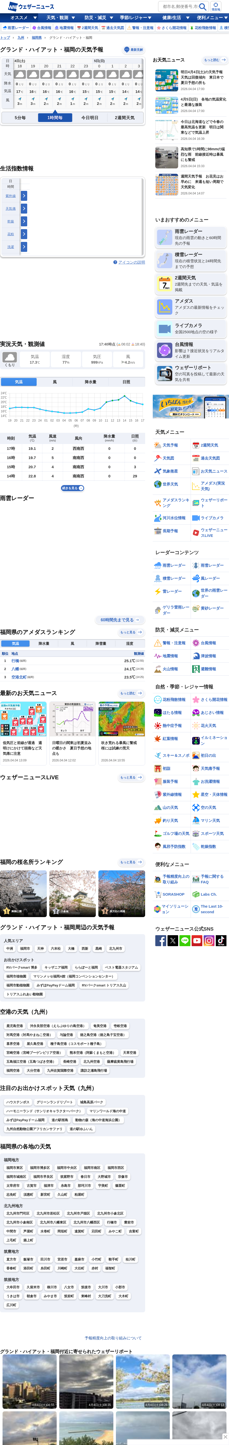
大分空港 (33, 1070)
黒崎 (98, 948)
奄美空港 (99, 1026)
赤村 (94, 1268)
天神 (40, 948)
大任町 (79, 1268)
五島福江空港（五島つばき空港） (31, 1062)
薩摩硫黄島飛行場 (120, 1062)
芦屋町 (28, 1231)
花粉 (10, 234)
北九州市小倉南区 (19, 1222)
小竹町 (96, 1259)
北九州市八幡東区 (53, 1222)
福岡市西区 (116, 1168)
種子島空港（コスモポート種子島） (76, 1044)
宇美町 (103, 1186)
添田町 (28, 1268)
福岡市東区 (14, 1168)
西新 (85, 948)
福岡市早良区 (43, 1177)
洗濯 (10, 247)
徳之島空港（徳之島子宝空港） (103, 1035)
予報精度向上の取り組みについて (113, 1338)
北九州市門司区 (17, 1213)
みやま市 (50, 1296)
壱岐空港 (120, 1026)
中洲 (9, 948)
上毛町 (11, 1240)
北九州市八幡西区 (86, 1222)
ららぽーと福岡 (86, 967)
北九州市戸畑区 (78, 1213)
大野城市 (104, 1177)
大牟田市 (13, 1287)
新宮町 (45, 1194)
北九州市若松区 (48, 1213)
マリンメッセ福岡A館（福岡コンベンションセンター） (74, 976)
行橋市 (112, 1222)
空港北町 (19, 677)
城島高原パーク (91, 1102)
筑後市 (86, 1287)
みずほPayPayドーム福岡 (56, 985)
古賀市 (32, 1186)
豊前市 (129, 1222)
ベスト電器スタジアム (121, 967)
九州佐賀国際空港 (60, 1070)
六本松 (56, 948)
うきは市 (13, 1296)
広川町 (11, 1305)
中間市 (11, 1231)
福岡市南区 (92, 1168)
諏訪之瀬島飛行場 (94, 1070)
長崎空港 (69, 1062)
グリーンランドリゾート (55, 1102)
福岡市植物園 (16, 976)
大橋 (71, 948)
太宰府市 (13, 1186)
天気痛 (11, 208)
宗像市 (123, 1177)
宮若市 (62, 1259)
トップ (5, 38)
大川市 (103, 1287)
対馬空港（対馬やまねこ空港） (29, 1035)
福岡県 (37, 38)
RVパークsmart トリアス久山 (104, 985)
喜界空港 (13, 1044)
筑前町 (69, 1296)
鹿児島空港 (14, 1026)
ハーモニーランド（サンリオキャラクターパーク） (44, 1111)
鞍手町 (113, 1259)
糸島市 (66, 1186)
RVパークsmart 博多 (21, 967)
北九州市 (115, 948)
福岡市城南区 (16, 1177)
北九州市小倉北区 (110, 1213)
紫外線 (11, 195)
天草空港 (129, 1053)
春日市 (85, 1177)
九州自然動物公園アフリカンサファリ (34, 1129)
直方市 (11, 1259)
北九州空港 (91, 1062)
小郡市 (120, 1287)
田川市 (45, 1259)
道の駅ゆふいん (81, 1129)
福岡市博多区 (40, 1168)
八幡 (15, 669)
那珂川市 (84, 1186)
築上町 (28, 1240)
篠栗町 (120, 1186)
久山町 (62, 1194)
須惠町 (28, 1194)
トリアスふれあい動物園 (24, 994)
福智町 (110, 1268)
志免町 (11, 1194)
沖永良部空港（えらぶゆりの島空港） (58, 1026)
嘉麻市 (79, 1259)
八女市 (69, 1287)
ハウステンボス (17, 1102)
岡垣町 (62, 1231)
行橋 (15, 661)
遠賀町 (79, 1231)
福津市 (49, 1186)
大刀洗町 (104, 1296)
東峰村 (86, 1296)
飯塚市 (28, 1259)
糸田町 (45, 1268)
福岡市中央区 (67, 1168)
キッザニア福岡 (56, 967)
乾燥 (10, 221)
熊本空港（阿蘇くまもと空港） (93, 1053)
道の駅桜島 (60, 1120)
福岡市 (25, 948)
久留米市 (33, 1287)
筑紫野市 (66, 1177)
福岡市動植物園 (17, 985)
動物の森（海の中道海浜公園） (98, 1120)
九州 (21, 38)
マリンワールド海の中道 (107, 1111)
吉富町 (134, 1231)
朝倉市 (32, 1296)
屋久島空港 (35, 1044)
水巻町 (45, 1231)
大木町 (123, 1296)
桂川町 (130, 1259)
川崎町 (62, 1268)
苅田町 (96, 1231)
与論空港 (66, 1035)
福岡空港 (13, 1070)
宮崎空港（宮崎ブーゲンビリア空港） (34, 1053)
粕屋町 (79, 1194)
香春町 (11, 1268)
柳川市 (52, 1287)
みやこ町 (115, 1231)
